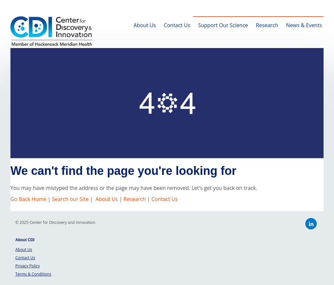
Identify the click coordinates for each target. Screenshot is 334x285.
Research (267, 25)
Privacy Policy (27, 266)
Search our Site (70, 199)
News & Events (304, 25)
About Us (144, 25)
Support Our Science (223, 25)
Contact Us (177, 25)
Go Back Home (29, 199)
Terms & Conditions (33, 274)
